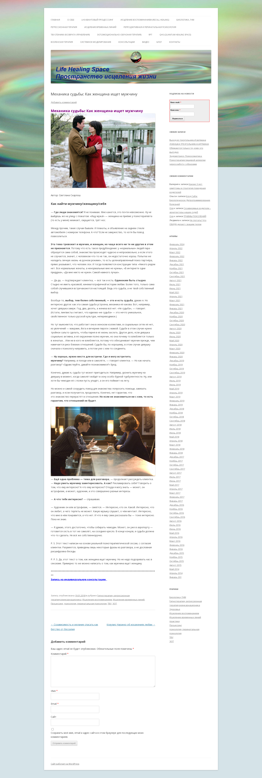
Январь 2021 (176, 308)
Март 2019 (174, 396)
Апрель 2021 (175, 296)
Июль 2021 (174, 284)
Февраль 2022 (176, 256)
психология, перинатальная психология (85, 603)
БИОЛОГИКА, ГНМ (185, 19)
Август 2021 (175, 280)
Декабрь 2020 (176, 312)
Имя (54, 690)
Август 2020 (175, 328)
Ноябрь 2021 (176, 268)
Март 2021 (174, 300)
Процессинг (57, 603)
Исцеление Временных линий (100, 27)
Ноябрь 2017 (176, 460)
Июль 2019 (174, 380)
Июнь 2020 (175, 336)
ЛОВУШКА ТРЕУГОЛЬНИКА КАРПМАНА (189, 144)
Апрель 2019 (175, 392)
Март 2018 (174, 444)
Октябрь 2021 (176, 272)
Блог (159, 42)
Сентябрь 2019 (177, 372)
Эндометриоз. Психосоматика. (185, 156)
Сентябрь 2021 (177, 276)
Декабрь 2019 (176, 360)
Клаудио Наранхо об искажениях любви (131, 624)
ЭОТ (114, 603)
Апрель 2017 (175, 488)
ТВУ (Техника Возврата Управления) (70, 34)
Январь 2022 (176, 260)
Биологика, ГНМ (177, 597)
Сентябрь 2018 (177, 420)
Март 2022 (174, 252)
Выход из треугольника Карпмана (187, 140)
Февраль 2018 (176, 448)
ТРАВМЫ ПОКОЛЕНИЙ (195, 216)
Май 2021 (174, 292)
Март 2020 (174, 348)
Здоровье (174, 609)
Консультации (126, 42)
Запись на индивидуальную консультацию (79, 579)
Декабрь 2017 (176, 456)
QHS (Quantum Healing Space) (175, 34)
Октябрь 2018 (176, 416)
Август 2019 (175, 376)
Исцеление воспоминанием (97, 599)
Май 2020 (174, 340)
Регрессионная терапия (64, 27)
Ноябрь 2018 (176, 412)
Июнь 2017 (175, 480)
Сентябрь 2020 (177, 324)
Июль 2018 (174, 428)
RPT (150, 34)
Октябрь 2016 (176, 512)
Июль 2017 (174, 476)
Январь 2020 (176, 356)
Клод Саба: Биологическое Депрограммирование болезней (189, 200)
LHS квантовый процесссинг (97, 19)
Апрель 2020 (175, 344)
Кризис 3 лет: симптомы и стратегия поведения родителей (187, 188)
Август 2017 (175, 472)
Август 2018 (175, 424)
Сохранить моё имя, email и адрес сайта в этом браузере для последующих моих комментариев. (97, 734)
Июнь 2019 (175, 384)
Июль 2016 (174, 525)
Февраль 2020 (176, 352)
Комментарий (60, 653)
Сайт (53, 716)
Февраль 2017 (176, 496)
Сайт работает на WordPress (65, 763)
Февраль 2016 (176, 545)
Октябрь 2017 (176, 464)
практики (174, 621)
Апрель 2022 (175, 248)
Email (55, 703)
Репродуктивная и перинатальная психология (150, 27)
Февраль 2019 (176, 400)
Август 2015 (175, 565)
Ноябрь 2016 (176, 508)
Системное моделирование (95, 42)
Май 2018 (174, 436)
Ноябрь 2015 (176, 557)
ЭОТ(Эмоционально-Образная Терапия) (119, 34)
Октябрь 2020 (176, 320)
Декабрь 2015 (176, 553)
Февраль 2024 (176, 244)
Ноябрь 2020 (176, 316)
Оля (171, 208)
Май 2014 (174, 569)
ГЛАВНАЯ (55, 19)
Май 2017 (174, 484)
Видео (145, 42)
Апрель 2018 (175, 440)
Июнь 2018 (175, 432)
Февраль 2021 (176, 304)
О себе (70, 19)
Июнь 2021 (175, 288)
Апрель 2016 (175, 537)
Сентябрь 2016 (177, 516)
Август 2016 (175, 521)
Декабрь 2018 (176, 408)
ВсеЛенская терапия (62, 42)
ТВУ (109, 603)
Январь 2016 (176, 549)
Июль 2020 (174, 332)
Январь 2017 (176, 500)
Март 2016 (174, 541)
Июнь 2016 (175, 529)
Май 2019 (174, 388)
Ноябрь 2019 (176, 364)
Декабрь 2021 (176, 264)
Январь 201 (175, 577)
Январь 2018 (176, 452)
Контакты (174, 42)
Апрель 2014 (175, 573)
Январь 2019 (176, 404)
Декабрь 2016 (176, 504)
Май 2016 (174, 533)
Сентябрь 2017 (177, 468)
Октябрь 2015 (176, 561)
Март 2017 (174, 492)
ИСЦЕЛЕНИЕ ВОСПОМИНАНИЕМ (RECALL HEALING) (145, 19)
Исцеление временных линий (129, 599)
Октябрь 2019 (176, 368)
